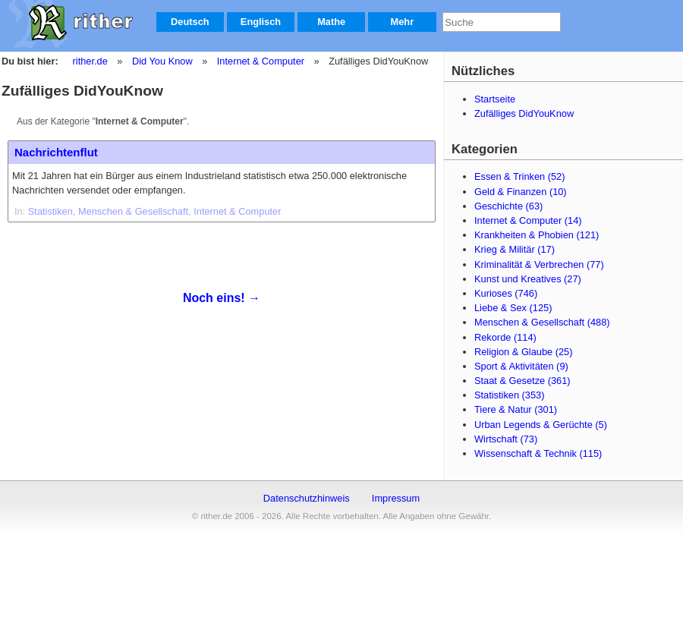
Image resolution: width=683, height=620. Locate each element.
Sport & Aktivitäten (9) (521, 366)
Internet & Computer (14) (528, 220)
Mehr (402, 21)
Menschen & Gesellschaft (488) (542, 322)
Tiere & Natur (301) (515, 409)
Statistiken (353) (509, 395)
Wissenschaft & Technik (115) (538, 453)
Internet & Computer (260, 61)
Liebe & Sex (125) (513, 307)
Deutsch (190, 21)
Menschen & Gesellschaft (133, 211)
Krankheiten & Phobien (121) (536, 235)
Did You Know (162, 61)
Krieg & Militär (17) (514, 249)
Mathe (331, 21)
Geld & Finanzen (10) (520, 191)
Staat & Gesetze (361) (522, 380)
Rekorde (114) (505, 337)
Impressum (396, 498)
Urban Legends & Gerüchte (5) (540, 424)
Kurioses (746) (505, 293)
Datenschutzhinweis (306, 498)
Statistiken (50, 211)
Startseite (494, 99)
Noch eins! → (221, 297)
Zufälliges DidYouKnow (524, 113)
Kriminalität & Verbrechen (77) (539, 264)
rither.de (90, 61)
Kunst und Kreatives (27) (527, 279)
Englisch (261, 21)
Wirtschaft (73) (505, 439)
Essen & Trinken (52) (519, 176)
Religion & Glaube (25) (523, 351)
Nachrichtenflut (56, 152)
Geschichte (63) (508, 206)
